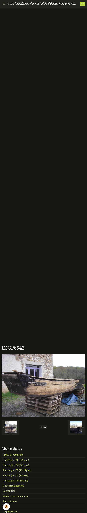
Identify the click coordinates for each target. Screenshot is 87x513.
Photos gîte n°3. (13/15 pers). (17, 470)
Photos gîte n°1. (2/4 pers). (16, 460)
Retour (43, 427)
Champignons (10, 501)
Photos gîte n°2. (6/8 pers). (16, 465)
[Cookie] (6, 506)
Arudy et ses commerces (15, 496)
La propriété (9, 491)
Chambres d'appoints (13, 486)
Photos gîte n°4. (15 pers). (15, 475)
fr (81, 4)
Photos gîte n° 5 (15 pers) (15, 480)
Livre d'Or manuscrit (13, 455)
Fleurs (6, 506)
